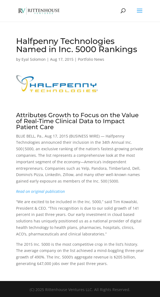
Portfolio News (91, 59)
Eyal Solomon (33, 59)
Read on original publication (40, 191)
